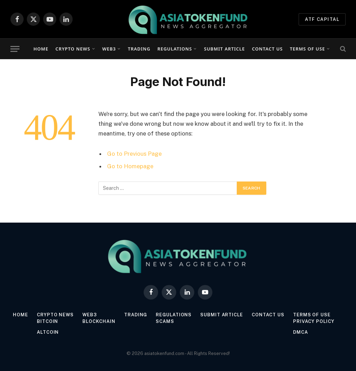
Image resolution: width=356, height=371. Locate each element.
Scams (165, 321)
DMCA (300, 332)
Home (40, 49)
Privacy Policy (314, 321)
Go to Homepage (130, 166)
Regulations (174, 49)
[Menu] (14, 49)
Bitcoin (47, 321)
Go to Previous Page (134, 153)
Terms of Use (307, 49)
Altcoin (47, 332)
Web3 (109, 49)
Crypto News (72, 49)
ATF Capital (322, 19)
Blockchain (98, 321)
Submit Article (224, 49)
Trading (139, 49)
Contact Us (267, 49)
